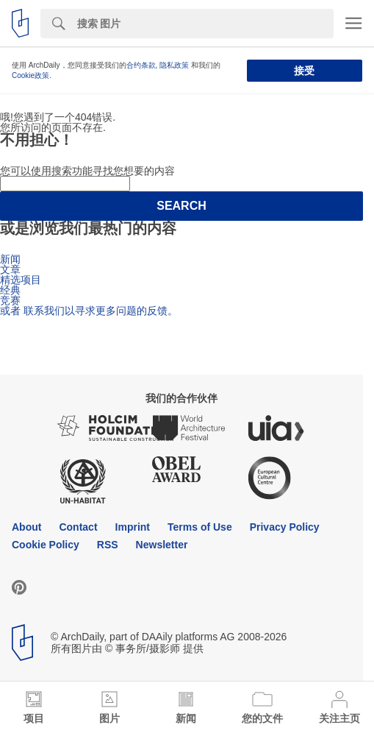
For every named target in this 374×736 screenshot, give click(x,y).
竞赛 (10, 300)
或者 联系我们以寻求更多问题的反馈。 (89, 310)
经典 (10, 290)
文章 (10, 269)
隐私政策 (174, 65)
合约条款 (141, 65)
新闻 (10, 259)
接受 (304, 71)
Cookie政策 (30, 75)
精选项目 (20, 280)
